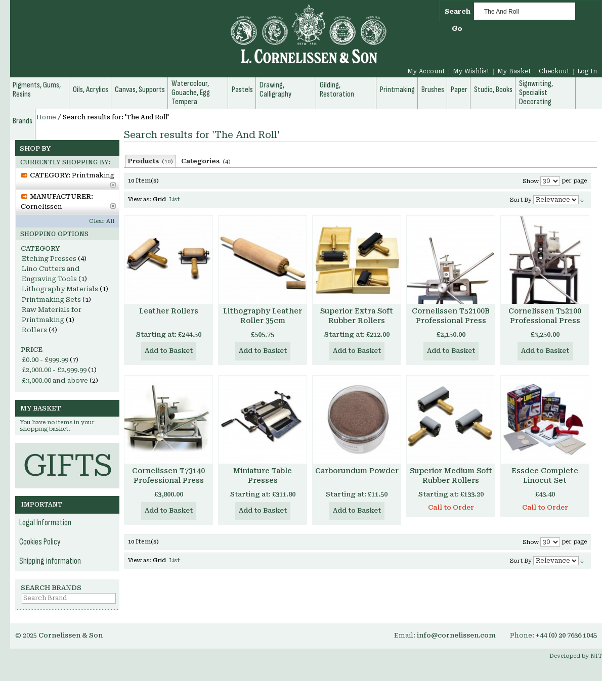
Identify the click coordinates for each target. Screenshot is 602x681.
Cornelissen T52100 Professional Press (544, 316)
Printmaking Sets (51, 299)
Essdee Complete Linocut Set (544, 475)
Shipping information (50, 561)
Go (457, 28)
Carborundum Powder (357, 471)
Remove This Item (113, 185)
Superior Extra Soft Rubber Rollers (356, 316)
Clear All (101, 221)
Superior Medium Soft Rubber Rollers (451, 475)
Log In (587, 71)
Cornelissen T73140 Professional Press (168, 475)
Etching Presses (49, 258)
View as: (139, 199)
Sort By (521, 200)
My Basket (514, 71)
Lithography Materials (60, 289)
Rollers (34, 330)
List (174, 199)
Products (150, 161)
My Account (426, 71)
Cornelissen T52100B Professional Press (451, 316)
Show (531, 181)
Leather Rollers (168, 311)
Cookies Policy (40, 542)
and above (55, 380)
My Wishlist (471, 71)
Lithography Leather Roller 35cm (262, 316)
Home (46, 117)
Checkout (554, 71)
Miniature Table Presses (262, 475)
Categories (206, 161)
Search (457, 11)
